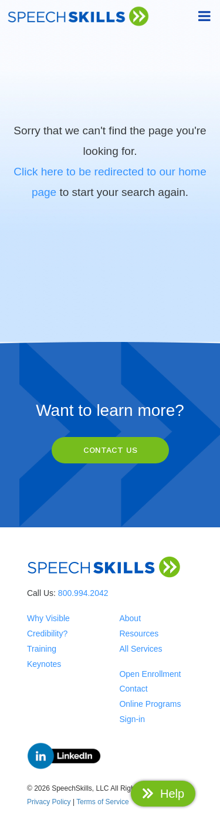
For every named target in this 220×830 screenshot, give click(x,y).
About (130, 618)
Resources (138, 633)
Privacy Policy (49, 802)
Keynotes (44, 664)
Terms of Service (102, 802)
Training (41, 648)
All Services (140, 648)
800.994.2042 (83, 593)
